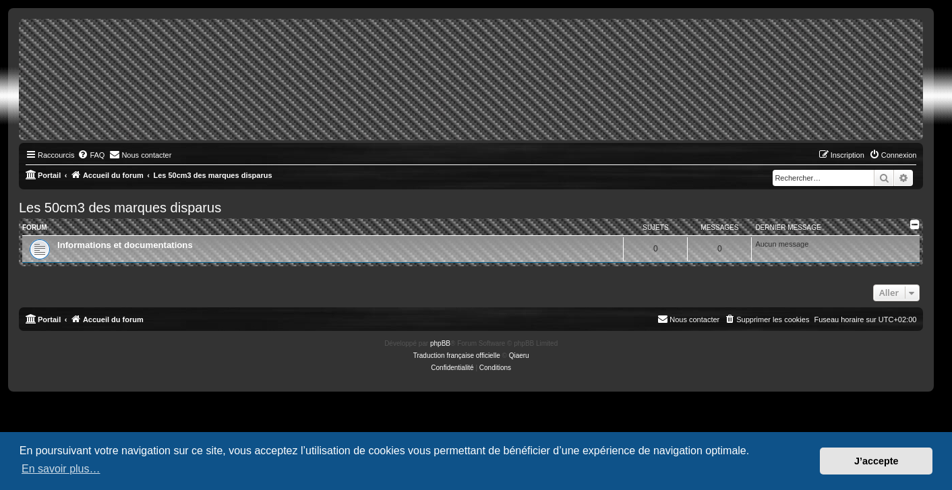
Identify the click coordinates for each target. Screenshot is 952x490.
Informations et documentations (125, 245)
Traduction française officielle (456, 355)
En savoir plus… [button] (61, 468)
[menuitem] (91, 155)
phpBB (440, 343)
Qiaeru (519, 355)
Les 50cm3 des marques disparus (120, 207)
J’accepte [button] (876, 461)
